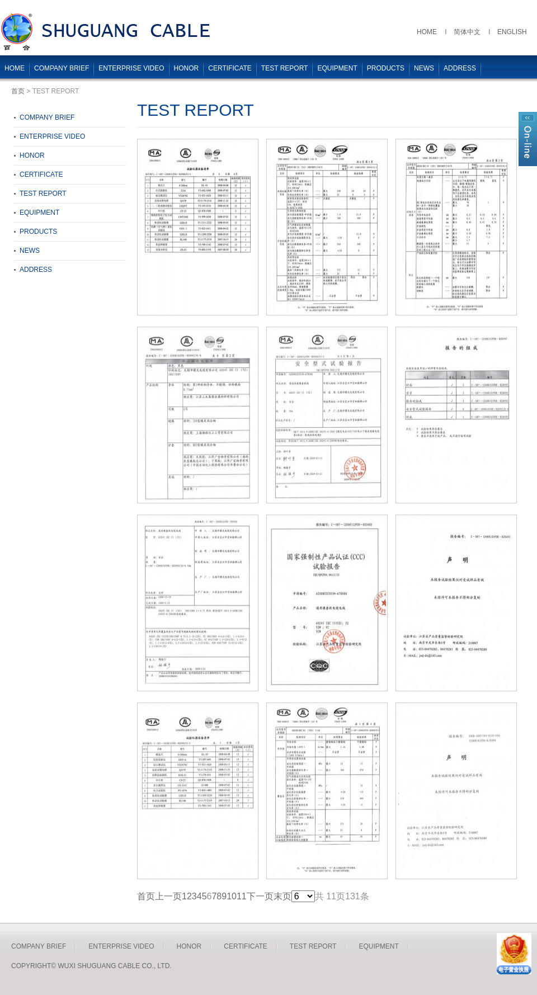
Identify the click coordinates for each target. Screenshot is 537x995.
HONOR (186, 68)
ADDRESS (460, 68)
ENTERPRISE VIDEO (131, 68)
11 (242, 896)
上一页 (168, 896)
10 (232, 896)
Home (427, 32)
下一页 (260, 896)
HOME (14, 68)
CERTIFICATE (230, 68)
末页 (282, 896)
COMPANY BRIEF (61, 68)
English (512, 32)
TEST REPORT (284, 68)
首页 (18, 91)
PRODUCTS (385, 68)
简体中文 (467, 32)
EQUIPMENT (337, 68)
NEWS (424, 68)
